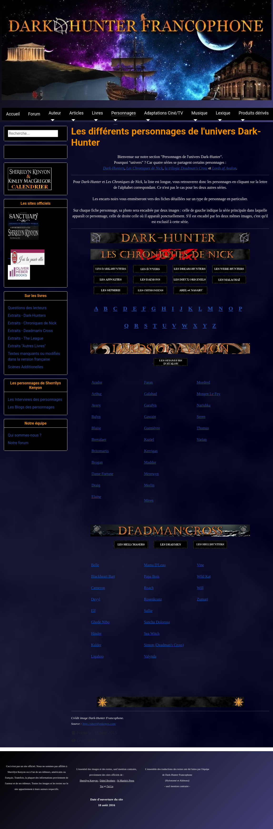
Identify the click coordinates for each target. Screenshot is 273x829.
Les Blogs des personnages (31, 407)
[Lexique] (219, 120)
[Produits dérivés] (242, 120)
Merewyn (151, 474)
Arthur (96, 394)
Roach (149, 588)
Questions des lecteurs (27, 308)
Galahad (150, 394)
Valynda (150, 656)
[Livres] (95, 120)
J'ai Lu (110, 786)
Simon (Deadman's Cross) (164, 645)
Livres (97, 113)
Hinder (96, 633)
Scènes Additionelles (25, 367)
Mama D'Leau (155, 565)
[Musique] (194, 120)
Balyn (95, 417)
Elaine (96, 497)
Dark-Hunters (113, 168)
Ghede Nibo (100, 622)
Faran (148, 382)
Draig (95, 485)
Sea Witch (151, 633)
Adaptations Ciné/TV (163, 113)
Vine (200, 565)
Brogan (97, 462)
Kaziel (149, 439)
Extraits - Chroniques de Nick (32, 323)
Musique (199, 113)
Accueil (13, 114)
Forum (34, 114)
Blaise (96, 428)
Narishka (203, 405)
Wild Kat (204, 576)
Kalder (96, 645)
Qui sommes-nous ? (24, 435)
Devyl (95, 599)
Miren (148, 500)
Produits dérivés (254, 113)
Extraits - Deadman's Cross (30, 330)
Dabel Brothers (107, 780)
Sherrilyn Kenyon (89, 780)
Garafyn (150, 405)
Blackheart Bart (103, 576)
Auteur (55, 113)
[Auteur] (52, 120)
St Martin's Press (125, 780)
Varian (202, 439)
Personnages (123, 113)
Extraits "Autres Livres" (27, 346)
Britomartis (100, 451)
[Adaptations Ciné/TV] (147, 120)
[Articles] (72, 120)
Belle (95, 565)
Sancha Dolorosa (157, 622)
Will (200, 588)
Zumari (202, 599)
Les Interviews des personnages (35, 399)
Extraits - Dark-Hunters (27, 315)
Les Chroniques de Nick (144, 168)
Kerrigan (151, 451)
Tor (102, 786)
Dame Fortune (102, 474)
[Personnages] (114, 120)
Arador (96, 382)
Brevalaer (98, 439)
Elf (93, 611)
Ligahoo (97, 656)
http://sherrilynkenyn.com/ (99, 723)
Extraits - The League (25, 338)
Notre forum (18, 443)
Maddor (150, 462)
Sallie (148, 611)
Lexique (223, 113)
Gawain (150, 417)
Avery (96, 405)
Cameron (98, 588)
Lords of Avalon (224, 168)
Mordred (203, 382)
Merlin (149, 485)
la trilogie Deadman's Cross (186, 168)
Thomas (203, 428)
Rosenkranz (153, 599)
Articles (76, 113)
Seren (201, 417)
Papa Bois (151, 576)
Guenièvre (152, 428)
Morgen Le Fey (208, 394)
